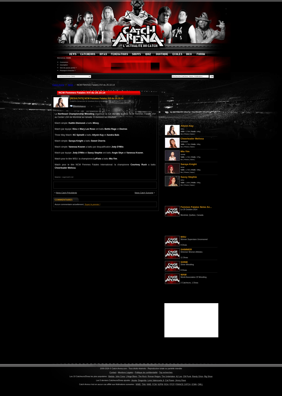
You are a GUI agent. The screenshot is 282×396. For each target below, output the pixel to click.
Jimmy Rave (180, 380)
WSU (182, 129)
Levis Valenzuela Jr (155, 380)
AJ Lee (179, 376)
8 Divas (184, 270)
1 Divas (195, 283)
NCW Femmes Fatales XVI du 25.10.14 (104, 98)
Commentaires (79, 106)
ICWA (194, 384)
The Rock (142, 376)
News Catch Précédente (66, 193)
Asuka (134, 380)
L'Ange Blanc (131, 376)
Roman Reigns (154, 376)
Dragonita (142, 380)
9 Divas (184, 245)
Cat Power (169, 380)
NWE (149, 384)
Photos (186, 134)
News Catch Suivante (144, 193)
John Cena (120, 376)
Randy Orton (197, 376)
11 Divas (184, 257)
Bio (182, 134)
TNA (144, 384)
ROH (166, 384)
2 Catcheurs (186, 283)
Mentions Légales (125, 372)
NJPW (160, 384)
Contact (113, 372)
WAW (182, 167)
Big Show (208, 376)
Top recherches (165, 372)
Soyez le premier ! (92, 204)
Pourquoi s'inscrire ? (68, 70)
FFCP (172, 384)
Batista (111, 376)
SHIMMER (184, 142)
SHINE (183, 154)
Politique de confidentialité (146, 372)
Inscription (64, 65)
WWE (138, 384)
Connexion (64, 62)
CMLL (200, 384)
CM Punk (187, 376)
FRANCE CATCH (183, 384)
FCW (154, 384)
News (192, 134)
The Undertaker (168, 376)
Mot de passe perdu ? (68, 68)
